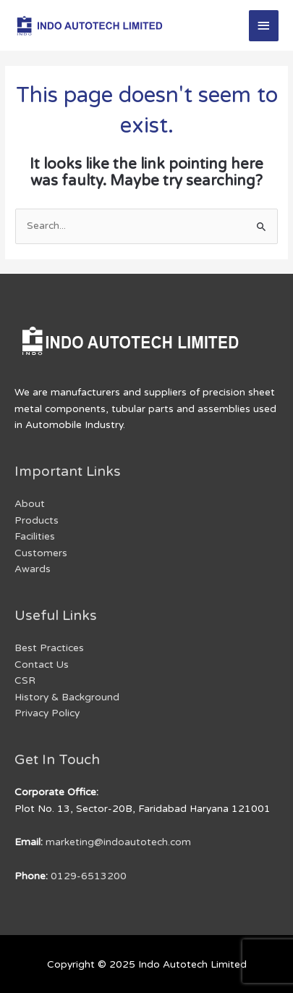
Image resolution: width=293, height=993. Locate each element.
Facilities (34, 536)
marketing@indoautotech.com (118, 842)
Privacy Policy (47, 713)
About (29, 504)
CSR (24, 680)
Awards (32, 569)
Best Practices (49, 648)
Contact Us (41, 664)
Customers (40, 553)
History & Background (66, 697)
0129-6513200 (89, 876)
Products (36, 520)
